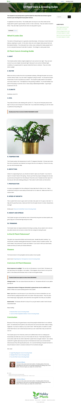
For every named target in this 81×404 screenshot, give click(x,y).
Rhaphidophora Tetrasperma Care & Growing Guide (26, 259)
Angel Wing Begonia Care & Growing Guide (21, 353)
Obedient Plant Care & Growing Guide (19, 355)
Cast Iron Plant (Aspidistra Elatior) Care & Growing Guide (24, 313)
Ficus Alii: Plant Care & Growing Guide (19, 357)
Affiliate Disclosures (51, 400)
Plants (62, 1)
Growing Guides (69, 1)
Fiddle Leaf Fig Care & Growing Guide (16, 374)
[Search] (69, 16)
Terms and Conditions (29, 400)
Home (8, 3)
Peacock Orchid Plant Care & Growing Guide (25, 209)
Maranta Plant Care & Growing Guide (19, 311)
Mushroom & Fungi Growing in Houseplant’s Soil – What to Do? (22, 375)
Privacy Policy (37, 400)
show (15, 30)
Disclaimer (44, 400)
